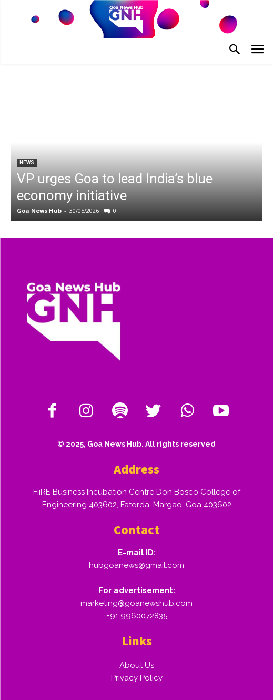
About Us (136, 665)
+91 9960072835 (136, 615)
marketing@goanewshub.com (136, 603)
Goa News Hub (39, 210)
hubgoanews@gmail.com (136, 565)
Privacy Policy (137, 678)
